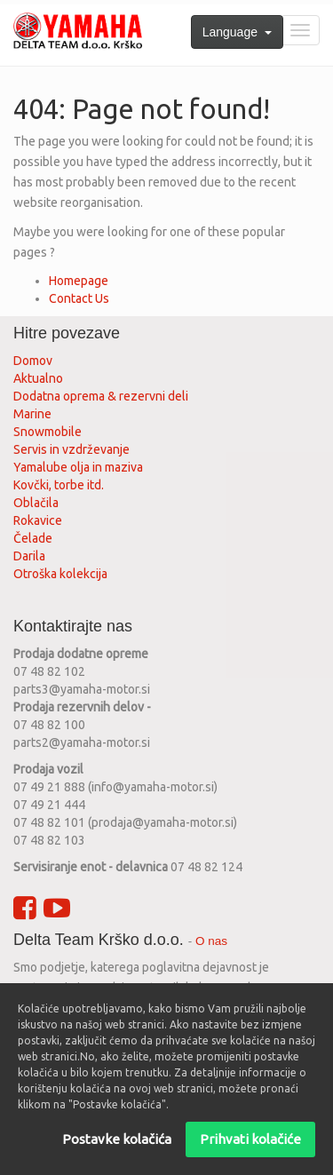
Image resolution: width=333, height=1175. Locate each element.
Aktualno (38, 378)
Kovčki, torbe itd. (58, 485)
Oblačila (36, 503)
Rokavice (37, 520)
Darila (29, 556)
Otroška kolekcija (60, 574)
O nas (211, 941)
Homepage (78, 281)
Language (237, 32)
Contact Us (79, 298)
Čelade (32, 538)
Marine (32, 414)
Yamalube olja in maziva (78, 467)
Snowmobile (47, 432)
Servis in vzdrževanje (71, 449)
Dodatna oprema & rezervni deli (100, 396)
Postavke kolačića (116, 1150)
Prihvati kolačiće (250, 1150)
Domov (32, 360)
